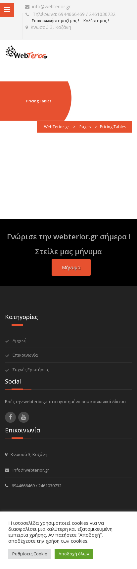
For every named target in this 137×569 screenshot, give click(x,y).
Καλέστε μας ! (96, 21)
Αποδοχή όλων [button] (74, 554)
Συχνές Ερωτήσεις (31, 370)
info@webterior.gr (47, 6)
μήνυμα (71, 267)
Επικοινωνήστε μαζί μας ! (55, 21)
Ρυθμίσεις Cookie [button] (29, 554)
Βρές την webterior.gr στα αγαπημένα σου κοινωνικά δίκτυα (65, 401)
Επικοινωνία (25, 355)
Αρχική (19, 340)
